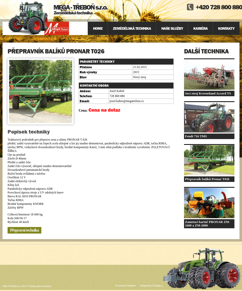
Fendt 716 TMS (196, 136)
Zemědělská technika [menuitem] (132, 28)
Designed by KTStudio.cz (151, 285)
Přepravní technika (24, 230)
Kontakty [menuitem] (226, 28)
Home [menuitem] (98, 28)
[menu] (163, 28)
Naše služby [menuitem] (172, 28)
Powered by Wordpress (125, 285)
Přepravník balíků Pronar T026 (207, 179)
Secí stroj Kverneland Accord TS (208, 93)
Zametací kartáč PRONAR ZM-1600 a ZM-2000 (207, 223)
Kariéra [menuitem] (200, 28)
